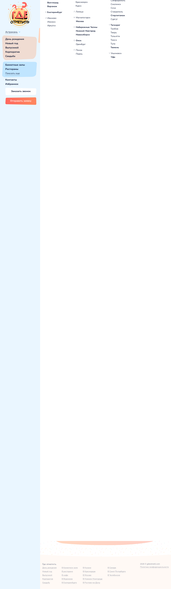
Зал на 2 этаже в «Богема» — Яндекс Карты (105, 434)
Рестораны (11, 69)
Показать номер (129, 83)
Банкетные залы (15, 64)
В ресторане (67, 571)
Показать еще (12, 73)
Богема (54, 116)
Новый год (11, 43)
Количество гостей (68, 491)
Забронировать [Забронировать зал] (137, 97)
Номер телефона (100, 478)
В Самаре (112, 568)
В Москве (87, 575)
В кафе (65, 575)
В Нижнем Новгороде (92, 579)
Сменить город (64, 38)
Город (126, 478)
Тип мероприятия (132, 491)
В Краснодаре (89, 571)
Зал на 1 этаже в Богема (121, 282)
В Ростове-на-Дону (91, 583)
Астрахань (11, 32)
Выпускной (12, 47)
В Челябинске (114, 575)
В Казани (87, 568)
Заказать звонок (21, 91)
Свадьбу (46, 583)
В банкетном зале (70, 568)
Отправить (72, 530)
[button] (53, 66)
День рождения (14, 39)
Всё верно (48, 38)
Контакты (11, 79)
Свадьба (10, 56)
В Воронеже (67, 579)
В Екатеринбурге (69, 583)
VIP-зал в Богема (63, 282)
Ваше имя (63, 478)
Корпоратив (12, 52)
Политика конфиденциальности (154, 567)
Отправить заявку (20, 100)
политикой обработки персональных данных (121, 530)
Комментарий (65, 504)
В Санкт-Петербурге (117, 571)
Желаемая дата (99, 491)
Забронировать (77, 302)
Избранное (11, 84)
